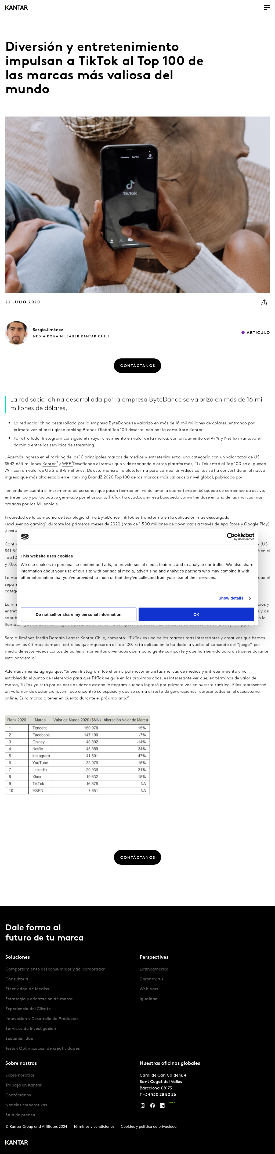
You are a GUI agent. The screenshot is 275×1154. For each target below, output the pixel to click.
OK (196, 614)
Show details (231, 598)
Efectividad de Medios (27, 989)
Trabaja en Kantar (23, 1085)
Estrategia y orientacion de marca (39, 999)
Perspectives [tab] (154, 957)
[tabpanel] (70, 1009)
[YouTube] (172, 1106)
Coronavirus (152, 979)
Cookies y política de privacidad (148, 1127)
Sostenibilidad (19, 1039)
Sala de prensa (20, 1115)
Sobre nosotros (20, 1075)
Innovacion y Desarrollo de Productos (41, 1019)
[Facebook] (152, 1106)
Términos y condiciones (94, 1127)
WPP (66, 483)
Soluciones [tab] (17, 957)
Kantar (49, 483)
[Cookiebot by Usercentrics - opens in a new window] (230, 537)
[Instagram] (143, 1106)
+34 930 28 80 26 (159, 1095)
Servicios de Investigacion (30, 1029)
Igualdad (149, 999)
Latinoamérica (154, 969)
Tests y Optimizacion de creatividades (42, 1049)
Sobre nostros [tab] (21, 1063)
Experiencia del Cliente (28, 1009)
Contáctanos (18, 1095)
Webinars (149, 989)
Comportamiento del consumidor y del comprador (55, 969)
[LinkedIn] (162, 1106)
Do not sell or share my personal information (78, 614)
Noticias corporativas (26, 1105)
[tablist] (137, 1030)
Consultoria (16, 979)
